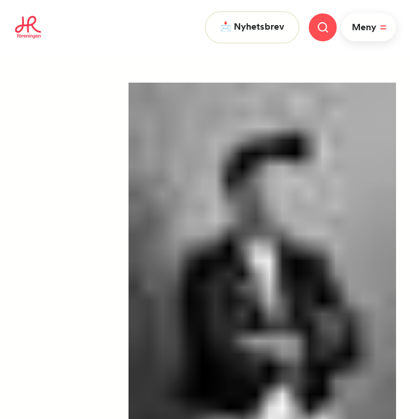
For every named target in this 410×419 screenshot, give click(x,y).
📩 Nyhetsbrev (252, 26)
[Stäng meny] (323, 27)
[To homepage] (28, 27)
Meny (371, 27)
